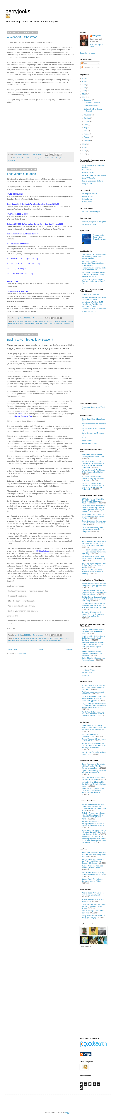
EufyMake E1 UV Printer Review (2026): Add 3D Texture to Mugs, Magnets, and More (93, 275)
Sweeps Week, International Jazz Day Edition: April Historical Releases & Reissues (93, 861)
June (86, 124)
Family (37, 158)
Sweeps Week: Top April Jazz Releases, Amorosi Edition (92, 880)
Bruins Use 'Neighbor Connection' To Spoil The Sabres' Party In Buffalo (94, 565)
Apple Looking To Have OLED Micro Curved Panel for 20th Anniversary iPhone (92, 304)
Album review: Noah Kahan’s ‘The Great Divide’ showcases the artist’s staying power (94, 699)
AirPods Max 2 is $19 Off (91, 295)
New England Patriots (89, 194)
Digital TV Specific (88, 178)
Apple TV (16, 321)
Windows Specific (88, 173)
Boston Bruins (87, 202)
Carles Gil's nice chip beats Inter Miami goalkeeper (93, 659)
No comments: (38, 154)
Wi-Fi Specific (86, 170)
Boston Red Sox (87, 196)
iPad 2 (33, 323)
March (86, 134)
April (86, 131)
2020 (84, 81)
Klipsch (59, 323)
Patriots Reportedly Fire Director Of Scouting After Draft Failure (93, 471)
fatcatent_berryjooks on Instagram (94, 222)
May (86, 128)
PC (45, 638)
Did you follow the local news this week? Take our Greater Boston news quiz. (93, 687)
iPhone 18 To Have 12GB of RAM (94, 309)
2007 (84, 154)
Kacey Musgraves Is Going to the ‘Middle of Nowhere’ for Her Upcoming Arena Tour (93, 766)
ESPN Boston (86, 440)
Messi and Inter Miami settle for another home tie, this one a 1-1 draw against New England (93, 645)
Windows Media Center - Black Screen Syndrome (99, 237)
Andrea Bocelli (22, 158)
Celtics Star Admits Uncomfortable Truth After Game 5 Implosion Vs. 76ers (94, 523)
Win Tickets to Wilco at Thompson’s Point (90, 735)
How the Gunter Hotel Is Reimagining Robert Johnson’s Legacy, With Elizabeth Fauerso (93, 823)
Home (41, 650)
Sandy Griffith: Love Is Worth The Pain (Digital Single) (93, 916)
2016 (84, 85)
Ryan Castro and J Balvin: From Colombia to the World (93, 778)
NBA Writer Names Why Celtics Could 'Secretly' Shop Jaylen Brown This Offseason (93, 501)
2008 (84, 151)
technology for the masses (28, 640)
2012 (84, 94)
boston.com (86, 675)
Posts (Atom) (21, 654)
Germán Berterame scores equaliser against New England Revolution (93, 653)
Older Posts (69, 650)
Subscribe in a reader (87, 53)
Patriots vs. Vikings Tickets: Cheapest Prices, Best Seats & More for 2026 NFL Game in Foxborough (93, 464)
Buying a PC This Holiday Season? (30, 339)
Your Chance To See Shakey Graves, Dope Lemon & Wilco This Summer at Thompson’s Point (94, 728)
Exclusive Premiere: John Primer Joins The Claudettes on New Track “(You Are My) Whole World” (93, 816)
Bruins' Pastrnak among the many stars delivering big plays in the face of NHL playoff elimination (94, 543)
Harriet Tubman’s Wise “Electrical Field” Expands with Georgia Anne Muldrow (94, 854)
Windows (58, 640)
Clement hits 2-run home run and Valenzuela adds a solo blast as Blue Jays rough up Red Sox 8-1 (93, 606)
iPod (37, 323)
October (87, 118)
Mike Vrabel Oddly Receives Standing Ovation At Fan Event (93, 456)
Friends (42, 158)
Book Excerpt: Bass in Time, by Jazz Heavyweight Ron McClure (93, 873)
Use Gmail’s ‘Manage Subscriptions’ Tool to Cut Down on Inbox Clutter (93, 263)
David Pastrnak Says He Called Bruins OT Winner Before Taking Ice (93, 559)
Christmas (30, 158)
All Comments (87, 67)
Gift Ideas (16, 323)
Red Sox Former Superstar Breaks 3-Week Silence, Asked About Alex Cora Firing (94, 599)
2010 (84, 144)
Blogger (67, 1113)
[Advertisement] (92, 357)
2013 (84, 91)
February (87, 137)
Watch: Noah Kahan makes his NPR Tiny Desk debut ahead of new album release (93, 714)
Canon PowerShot (46, 321)
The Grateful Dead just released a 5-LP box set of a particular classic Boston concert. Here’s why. (94, 705)
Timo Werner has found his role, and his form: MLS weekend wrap (93, 631)
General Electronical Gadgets (92, 181)
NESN (84, 438)
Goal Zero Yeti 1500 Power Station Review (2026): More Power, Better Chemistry (94, 257)
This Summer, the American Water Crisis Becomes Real (94, 269)
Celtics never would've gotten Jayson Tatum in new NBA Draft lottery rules (93, 529)
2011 (14, 158)
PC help (49, 638)
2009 (84, 147)
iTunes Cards (52, 323)
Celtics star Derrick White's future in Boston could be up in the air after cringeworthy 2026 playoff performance (93, 509)
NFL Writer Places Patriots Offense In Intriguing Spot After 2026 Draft (93, 479)
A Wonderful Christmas (22, 37)
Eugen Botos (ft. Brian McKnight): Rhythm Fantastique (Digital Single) (94, 906)
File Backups (39, 638)
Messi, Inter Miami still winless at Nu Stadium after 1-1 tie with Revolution (93, 638)
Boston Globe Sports (89, 443)
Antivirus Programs (19, 638)
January (87, 140)
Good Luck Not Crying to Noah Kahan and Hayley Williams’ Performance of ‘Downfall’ (93, 791)
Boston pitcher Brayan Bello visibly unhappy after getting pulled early (94, 585)
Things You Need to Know (46, 640)
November (88, 115)
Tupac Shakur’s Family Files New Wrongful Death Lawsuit (94, 772)
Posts (84, 63)
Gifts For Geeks (25, 323)
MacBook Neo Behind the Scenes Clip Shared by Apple (94, 298)
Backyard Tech (87, 184)
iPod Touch (43, 323)
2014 (84, 88)
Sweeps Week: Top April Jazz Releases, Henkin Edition (92, 867)
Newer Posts (12, 650)
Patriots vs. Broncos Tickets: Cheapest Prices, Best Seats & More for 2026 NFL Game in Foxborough (93, 486)
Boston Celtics (87, 199)
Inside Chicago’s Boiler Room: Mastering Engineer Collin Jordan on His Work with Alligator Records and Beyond (94, 840)
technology (15, 640)
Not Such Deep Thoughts (91, 212)
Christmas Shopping (59, 321)
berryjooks (17, 11)
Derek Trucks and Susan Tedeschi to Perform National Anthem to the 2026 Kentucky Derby (94, 832)
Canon (37, 321)
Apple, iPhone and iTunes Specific (94, 175)
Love (57, 158)
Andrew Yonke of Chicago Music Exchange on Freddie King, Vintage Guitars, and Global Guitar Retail (94, 807)
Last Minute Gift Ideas (21, 174)
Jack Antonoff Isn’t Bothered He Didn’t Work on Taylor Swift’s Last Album (93, 784)
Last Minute (66, 323)
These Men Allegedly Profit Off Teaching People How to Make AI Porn (93, 281)
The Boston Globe (88, 670)
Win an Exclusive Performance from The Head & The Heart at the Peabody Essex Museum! (94, 746)
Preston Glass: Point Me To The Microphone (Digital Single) (93, 894)
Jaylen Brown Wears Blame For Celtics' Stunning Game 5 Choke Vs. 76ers (93, 516)
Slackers (11, 326)
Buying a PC (30, 638)
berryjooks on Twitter (89, 224)
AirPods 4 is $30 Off (89, 311)
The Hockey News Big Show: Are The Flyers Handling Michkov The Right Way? (94, 552)
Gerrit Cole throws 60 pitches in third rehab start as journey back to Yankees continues (94, 592)
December (88, 100)
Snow (62, 158)
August (87, 121)
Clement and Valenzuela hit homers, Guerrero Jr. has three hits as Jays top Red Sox (93, 614)
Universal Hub (87, 673)
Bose (21, 321)
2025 (84, 78)
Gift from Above (50, 158)
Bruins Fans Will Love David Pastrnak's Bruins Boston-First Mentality (92, 572)
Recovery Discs (58, 638)
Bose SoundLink (29, 321)
